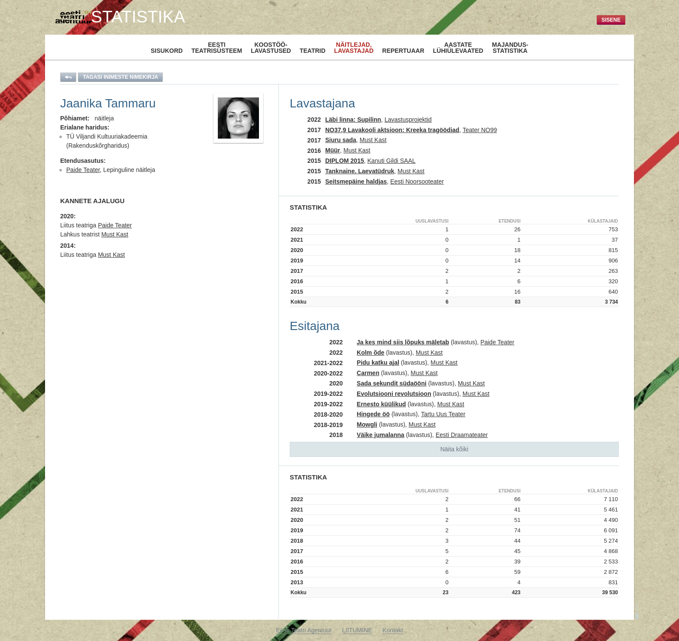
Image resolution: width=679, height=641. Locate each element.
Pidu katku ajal (378, 362)
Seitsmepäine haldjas (356, 181)
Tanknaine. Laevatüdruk (359, 171)
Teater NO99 (479, 129)
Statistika (138, 16)
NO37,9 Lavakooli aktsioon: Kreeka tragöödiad (392, 129)
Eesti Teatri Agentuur (304, 630)
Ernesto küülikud (381, 404)
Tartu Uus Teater (443, 414)
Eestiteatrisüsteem (216, 48)
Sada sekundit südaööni (392, 383)
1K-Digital (636, 610)
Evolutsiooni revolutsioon (394, 393)
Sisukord (167, 51)
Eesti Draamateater (462, 434)
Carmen (368, 372)
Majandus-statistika (510, 48)
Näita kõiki (454, 449)
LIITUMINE (357, 630)
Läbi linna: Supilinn (353, 119)
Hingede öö (373, 414)
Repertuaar (403, 51)
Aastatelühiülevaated (458, 48)
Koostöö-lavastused (271, 48)
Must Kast (114, 234)
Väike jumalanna (380, 434)
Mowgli (367, 424)
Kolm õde (371, 352)
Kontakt (392, 630)
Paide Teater (83, 169)
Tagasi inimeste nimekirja (120, 77)
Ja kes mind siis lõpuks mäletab (403, 342)
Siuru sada (340, 139)
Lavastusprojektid (408, 119)
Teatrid (313, 51)
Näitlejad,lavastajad (354, 47)
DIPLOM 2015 (344, 160)
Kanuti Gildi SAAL (391, 160)
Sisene (611, 20)
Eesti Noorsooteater (417, 181)
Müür (332, 150)
